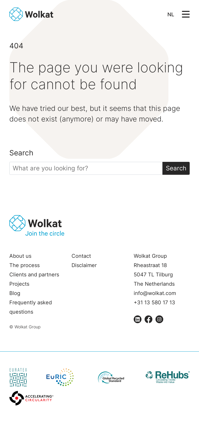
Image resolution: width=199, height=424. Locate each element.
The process (24, 265)
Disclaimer (84, 265)
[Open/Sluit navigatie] (186, 14)
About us (20, 256)
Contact (81, 256)
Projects (19, 284)
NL (170, 14)
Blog (14, 293)
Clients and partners (34, 274)
